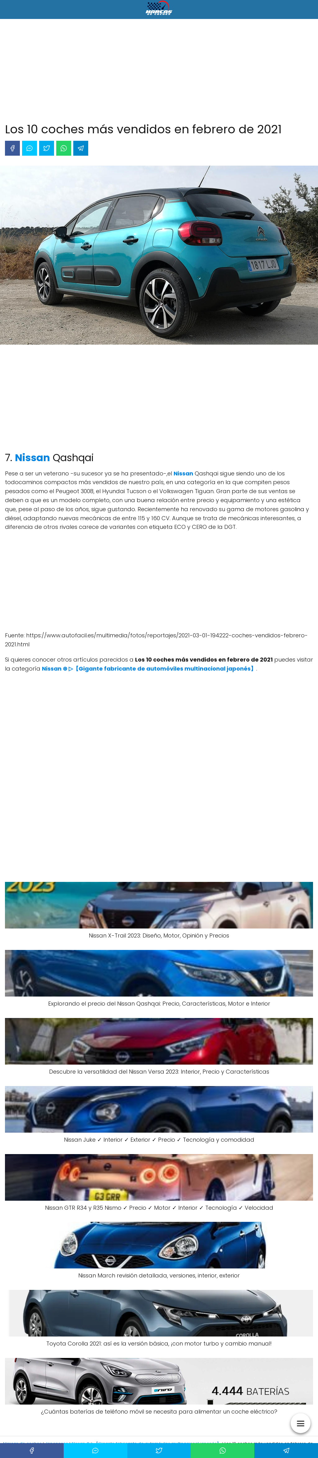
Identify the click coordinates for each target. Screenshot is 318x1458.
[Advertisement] (159, 71)
